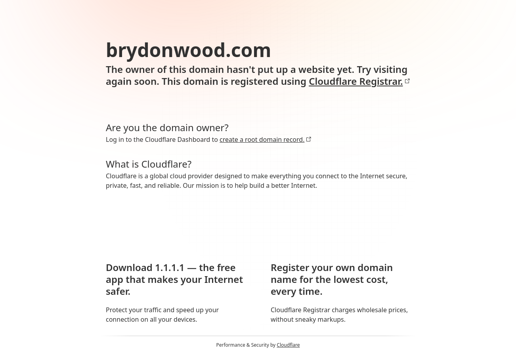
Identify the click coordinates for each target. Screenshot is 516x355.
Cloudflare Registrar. (359, 81)
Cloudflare (288, 345)
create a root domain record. (266, 139)
